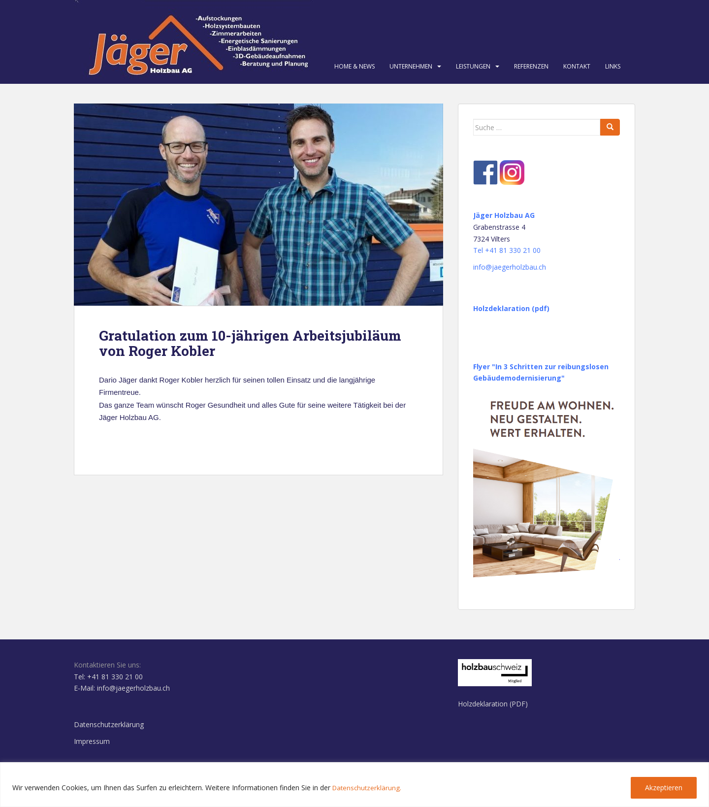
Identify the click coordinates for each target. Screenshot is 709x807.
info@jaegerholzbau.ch (509, 267)
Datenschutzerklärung (109, 724)
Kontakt (576, 66)
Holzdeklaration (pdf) (511, 308)
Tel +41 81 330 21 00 (507, 250)
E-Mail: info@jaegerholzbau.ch (122, 688)
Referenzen (531, 66)
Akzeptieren (663, 787)
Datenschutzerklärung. (368, 787)
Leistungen (473, 66)
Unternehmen (410, 66)
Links (612, 66)
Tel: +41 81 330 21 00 (108, 676)
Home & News (354, 66)
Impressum (92, 741)
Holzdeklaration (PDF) (493, 703)
